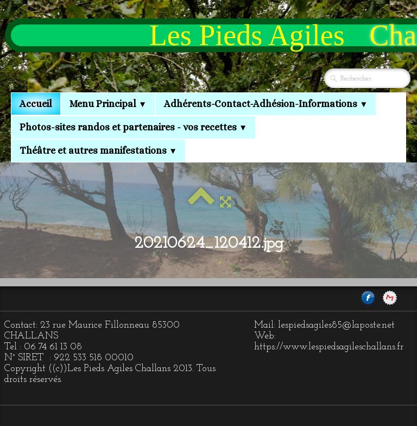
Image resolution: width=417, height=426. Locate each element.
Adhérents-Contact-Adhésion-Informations (266, 103)
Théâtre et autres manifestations (98, 150)
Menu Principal (108, 103)
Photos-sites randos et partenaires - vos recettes (133, 127)
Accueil (36, 103)
